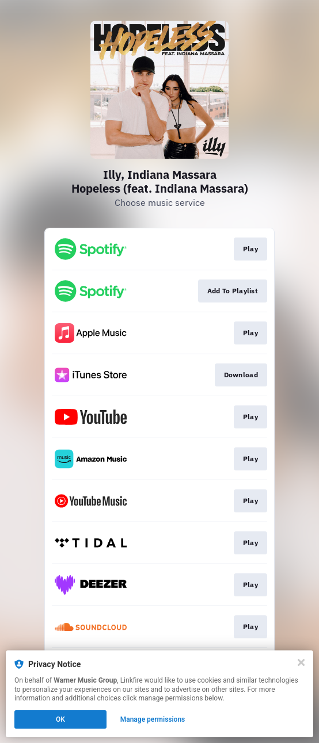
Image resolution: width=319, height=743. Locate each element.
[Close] (301, 662)
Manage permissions (152, 719)
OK (60, 719)
